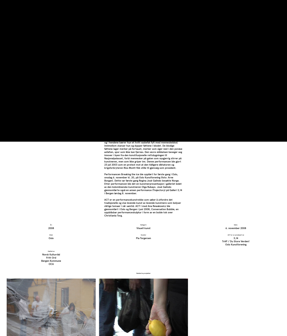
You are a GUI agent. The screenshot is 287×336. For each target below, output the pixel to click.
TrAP (9, 2)
